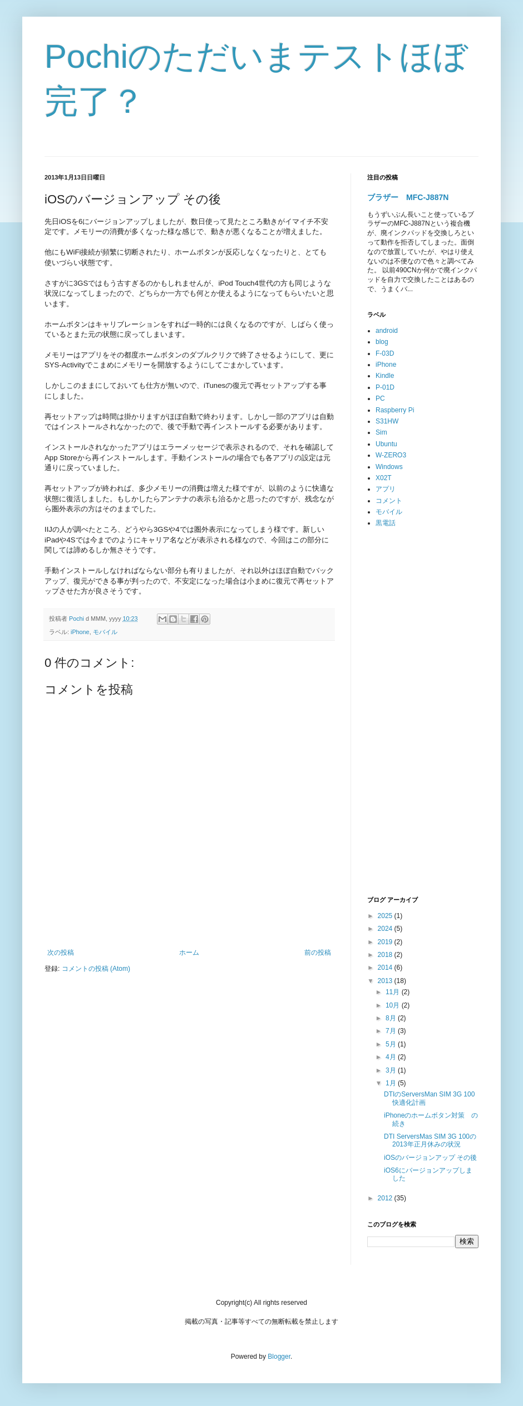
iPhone (80, 632)
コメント (389, 501)
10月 (394, 1005)
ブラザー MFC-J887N (407, 197)
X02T (384, 478)
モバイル (105, 632)
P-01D (385, 387)
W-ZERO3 (391, 455)
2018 (386, 955)
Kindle (385, 376)
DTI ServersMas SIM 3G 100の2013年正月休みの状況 (430, 1140)
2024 (386, 929)
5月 (392, 1044)
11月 (394, 992)
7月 (392, 1031)
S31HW (387, 421)
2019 (386, 942)
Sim (381, 432)
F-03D (385, 353)
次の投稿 (60, 952)
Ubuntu (386, 444)
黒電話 (386, 523)
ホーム (189, 952)
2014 (386, 967)
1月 (392, 1083)
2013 (386, 981)
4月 (392, 1057)
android (387, 331)
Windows (389, 467)
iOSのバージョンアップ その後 (430, 1157)
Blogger (279, 1356)
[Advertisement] (422, 712)
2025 (386, 916)
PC (380, 398)
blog (382, 342)
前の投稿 (317, 952)
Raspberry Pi (395, 410)
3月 (392, 1070)
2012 (386, 1198)
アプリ (386, 489)
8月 (392, 1018)
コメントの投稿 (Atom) (96, 969)
